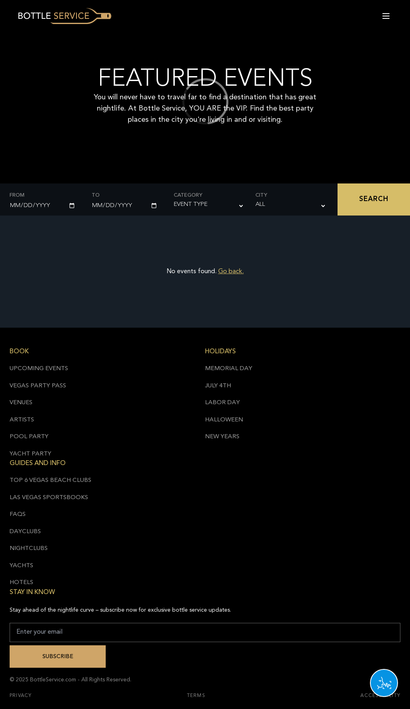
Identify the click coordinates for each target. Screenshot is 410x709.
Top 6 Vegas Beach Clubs (50, 480)
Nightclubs (29, 549)
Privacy (21, 695)
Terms (196, 695)
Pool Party (29, 437)
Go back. (231, 271)
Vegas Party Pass (38, 386)
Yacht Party (30, 454)
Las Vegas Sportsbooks (49, 498)
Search (373, 199)
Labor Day (222, 403)
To (96, 195)
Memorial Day (228, 369)
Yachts (21, 566)
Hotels (21, 583)
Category (188, 195)
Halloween (224, 420)
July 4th (218, 386)
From (17, 195)
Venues (21, 403)
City (261, 195)
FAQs (18, 515)
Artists (22, 420)
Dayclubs (25, 532)
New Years (222, 437)
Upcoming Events (39, 369)
